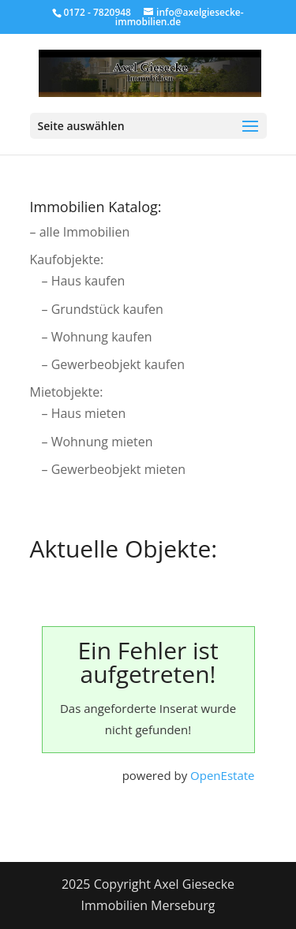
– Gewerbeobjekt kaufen (113, 364)
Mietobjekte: (66, 392)
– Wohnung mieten (97, 441)
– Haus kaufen (84, 280)
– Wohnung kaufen (97, 336)
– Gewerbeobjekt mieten (114, 469)
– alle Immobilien (80, 232)
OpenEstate (222, 775)
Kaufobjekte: (67, 259)
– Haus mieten (84, 413)
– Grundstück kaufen (102, 309)
